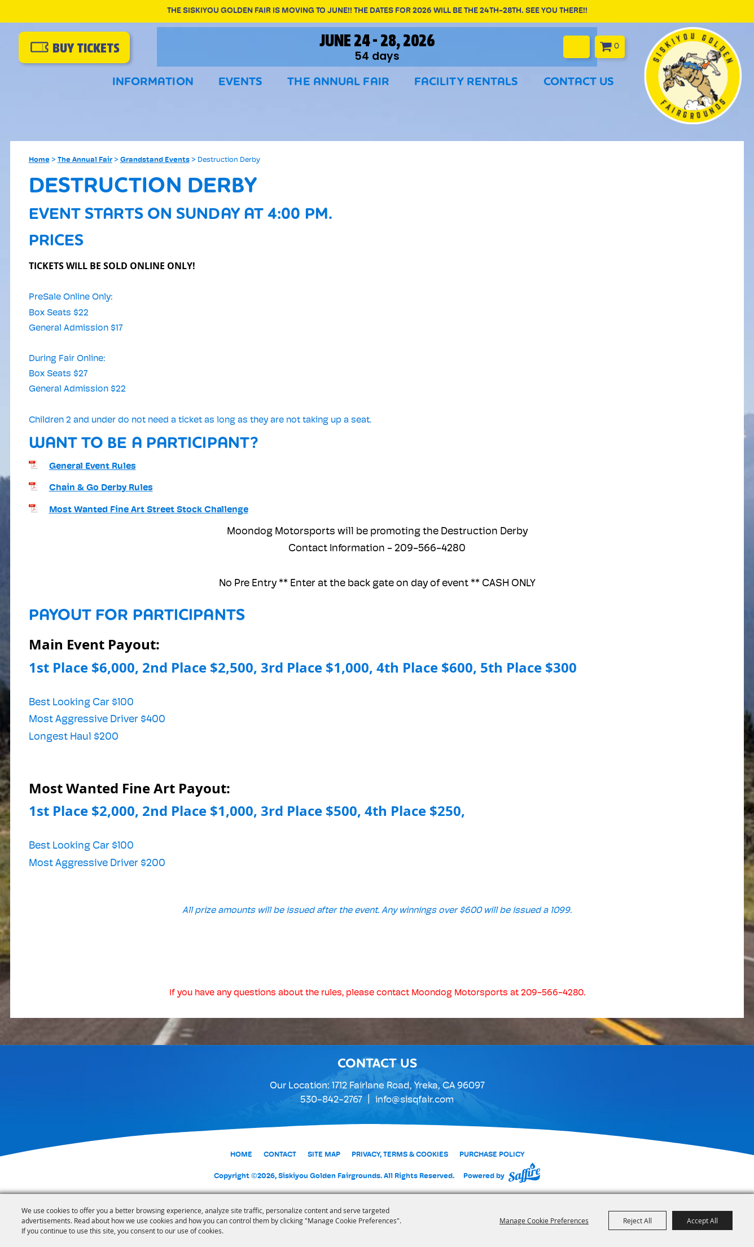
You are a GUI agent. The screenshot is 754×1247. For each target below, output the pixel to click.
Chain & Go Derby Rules (101, 488)
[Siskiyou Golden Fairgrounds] (692, 75)
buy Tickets (90, 48)
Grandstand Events (155, 160)
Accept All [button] (702, 1220)
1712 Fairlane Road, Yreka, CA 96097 (408, 1086)
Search (588, 45)
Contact (280, 1154)
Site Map (324, 1154)
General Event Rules (92, 466)
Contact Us (579, 83)
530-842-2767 (331, 1100)
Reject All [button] (637, 1220)
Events (240, 83)
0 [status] (628, 45)
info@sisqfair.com (414, 1100)
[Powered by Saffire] (524, 1172)
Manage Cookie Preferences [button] (544, 1220)
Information (153, 83)
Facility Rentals (466, 83)
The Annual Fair (338, 83)
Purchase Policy (491, 1154)
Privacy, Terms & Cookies (400, 1154)
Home (39, 160)
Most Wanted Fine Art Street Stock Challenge (148, 510)
